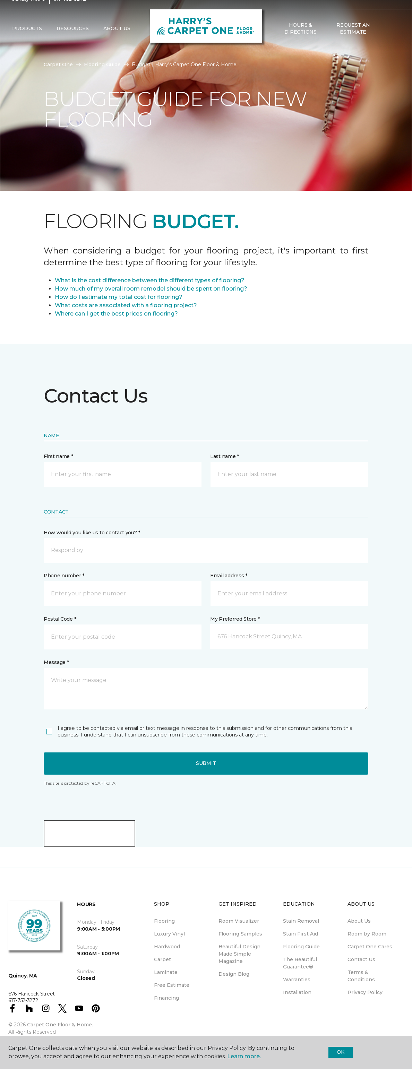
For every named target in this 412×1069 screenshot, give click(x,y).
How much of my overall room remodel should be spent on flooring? (151, 288)
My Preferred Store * (235, 619)
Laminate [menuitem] (166, 972)
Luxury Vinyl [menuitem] (169, 934)
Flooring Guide (102, 64)
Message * (56, 662)
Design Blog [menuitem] (233, 974)
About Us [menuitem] (359, 921)
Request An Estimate (353, 41)
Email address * (228, 575)
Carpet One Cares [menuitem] (369, 946)
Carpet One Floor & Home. (60, 1024)
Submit (206, 763)
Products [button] (27, 42)
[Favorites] (393, 42)
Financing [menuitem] (166, 998)
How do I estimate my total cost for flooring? (118, 297)
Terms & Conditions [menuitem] (361, 976)
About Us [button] (116, 42)
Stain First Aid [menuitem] (300, 934)
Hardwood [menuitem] (167, 946)
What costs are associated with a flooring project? (126, 305)
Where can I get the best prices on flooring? (116, 313)
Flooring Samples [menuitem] (240, 934)
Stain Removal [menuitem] (301, 921)
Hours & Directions (300, 41)
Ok (340, 1052)
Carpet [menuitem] (162, 959)
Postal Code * (60, 619)
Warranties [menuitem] (296, 979)
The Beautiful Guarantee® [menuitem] (300, 963)
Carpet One (58, 64)
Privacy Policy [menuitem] (365, 992)
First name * (58, 456)
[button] (385, 42)
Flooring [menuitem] (164, 921)
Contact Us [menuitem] (361, 959)
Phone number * (64, 575)
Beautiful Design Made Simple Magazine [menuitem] (239, 953)
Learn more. (244, 1056)
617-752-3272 (69, 12)
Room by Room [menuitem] (366, 934)
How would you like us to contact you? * (92, 532)
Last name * (224, 456)
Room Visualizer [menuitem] (238, 921)
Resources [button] (73, 42)
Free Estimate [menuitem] (171, 985)
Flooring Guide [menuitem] (301, 946)
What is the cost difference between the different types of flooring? (149, 280)
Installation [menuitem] (297, 992)
